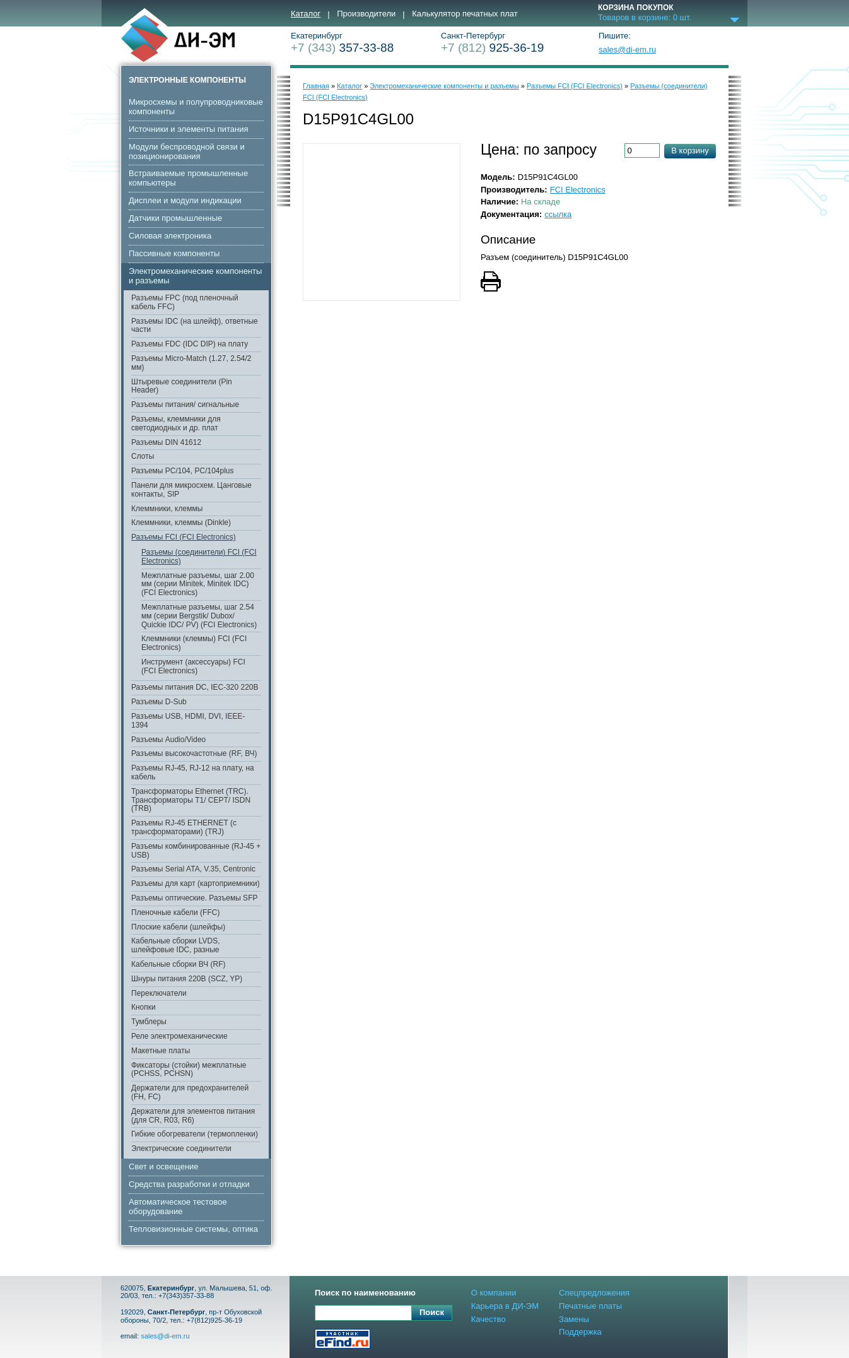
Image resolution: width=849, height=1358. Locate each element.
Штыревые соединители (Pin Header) (181, 386)
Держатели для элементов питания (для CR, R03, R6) (193, 1116)
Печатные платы (590, 1306)
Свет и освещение (164, 1166)
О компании (494, 1292)
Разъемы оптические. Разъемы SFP (194, 898)
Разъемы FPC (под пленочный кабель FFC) (184, 302)
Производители (366, 13)
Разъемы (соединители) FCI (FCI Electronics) (199, 556)
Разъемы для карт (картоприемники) (195, 883)
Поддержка (580, 1332)
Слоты (142, 456)
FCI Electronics (578, 189)
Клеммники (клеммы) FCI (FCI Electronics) (194, 643)
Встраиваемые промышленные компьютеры (188, 177)
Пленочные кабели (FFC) (175, 912)
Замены (574, 1319)
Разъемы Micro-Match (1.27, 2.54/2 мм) (191, 363)
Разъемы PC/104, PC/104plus (182, 470)
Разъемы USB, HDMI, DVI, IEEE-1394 (188, 720)
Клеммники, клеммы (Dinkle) (181, 522)
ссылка (557, 214)
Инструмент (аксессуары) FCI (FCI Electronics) (193, 666)
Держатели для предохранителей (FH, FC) (190, 1092)
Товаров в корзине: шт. (644, 17)
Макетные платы (160, 1050)
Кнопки (143, 1007)
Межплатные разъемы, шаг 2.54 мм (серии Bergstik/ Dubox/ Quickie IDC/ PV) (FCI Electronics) (199, 616)
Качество (488, 1319)
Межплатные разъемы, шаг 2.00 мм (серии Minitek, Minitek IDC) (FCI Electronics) (197, 584)
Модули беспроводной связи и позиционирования (187, 151)
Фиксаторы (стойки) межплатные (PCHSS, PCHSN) (188, 1069)
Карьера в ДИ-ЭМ (505, 1306)
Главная (316, 86)
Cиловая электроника (170, 235)
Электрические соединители (181, 1148)
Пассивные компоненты (174, 253)
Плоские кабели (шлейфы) (178, 927)
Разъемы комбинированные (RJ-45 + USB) (196, 850)
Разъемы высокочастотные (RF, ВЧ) (194, 753)
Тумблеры (149, 1021)
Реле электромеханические (179, 1036)
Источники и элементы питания (188, 129)
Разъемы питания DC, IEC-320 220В (195, 687)
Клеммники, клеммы (166, 508)
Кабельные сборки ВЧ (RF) (178, 964)
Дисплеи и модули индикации (185, 200)
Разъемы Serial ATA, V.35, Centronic (193, 869)
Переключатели (159, 993)
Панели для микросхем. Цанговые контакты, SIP (191, 490)
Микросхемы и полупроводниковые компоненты (196, 106)
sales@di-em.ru (627, 49)
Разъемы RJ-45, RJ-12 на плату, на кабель (192, 772)
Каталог (305, 13)
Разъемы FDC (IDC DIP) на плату (189, 344)
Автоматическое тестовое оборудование (178, 1206)
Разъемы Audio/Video (168, 739)
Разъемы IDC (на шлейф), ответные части (194, 325)
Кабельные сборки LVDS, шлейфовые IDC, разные (175, 945)
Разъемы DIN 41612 (166, 442)
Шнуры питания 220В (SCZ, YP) (186, 978)
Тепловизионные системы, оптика (193, 1229)
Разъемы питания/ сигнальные (185, 404)
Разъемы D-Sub (159, 701)
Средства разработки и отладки (189, 1184)
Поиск (431, 1312)
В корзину (689, 150)
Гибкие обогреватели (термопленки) (194, 1134)
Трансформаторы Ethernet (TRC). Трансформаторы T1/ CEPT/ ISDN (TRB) (190, 800)
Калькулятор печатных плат (464, 13)
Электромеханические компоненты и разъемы (195, 275)
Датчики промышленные (175, 218)
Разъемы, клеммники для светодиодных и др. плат (176, 423)
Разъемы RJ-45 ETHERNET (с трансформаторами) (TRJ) (184, 827)
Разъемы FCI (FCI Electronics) (183, 537)
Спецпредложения (594, 1292)
